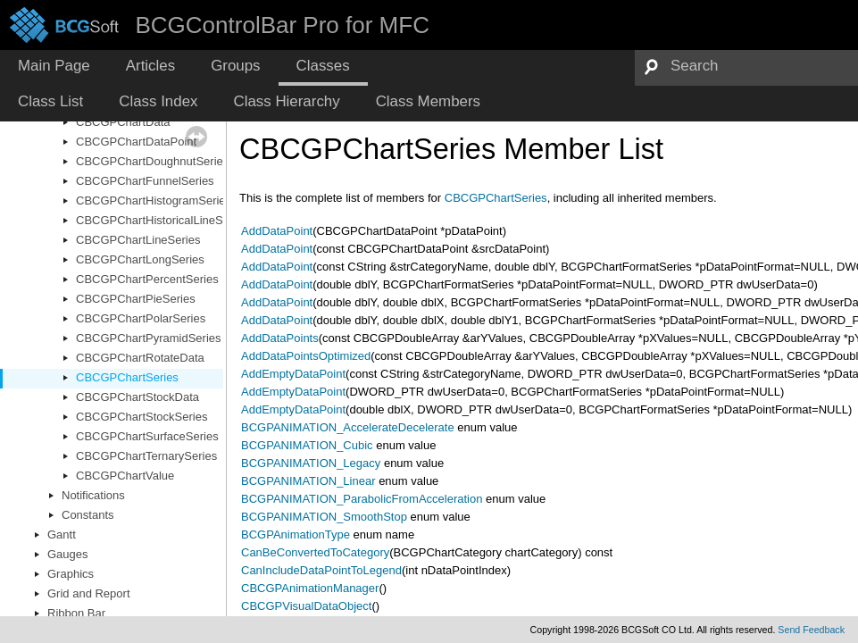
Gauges (67, 554)
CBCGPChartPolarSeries (140, 318)
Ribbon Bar (76, 613)
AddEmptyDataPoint (293, 373)
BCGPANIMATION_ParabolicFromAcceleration (361, 498)
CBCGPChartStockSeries (141, 416)
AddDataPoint (276, 231)
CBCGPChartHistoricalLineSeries (162, 220)
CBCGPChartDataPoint (136, 141)
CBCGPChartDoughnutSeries (152, 161)
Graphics (70, 573)
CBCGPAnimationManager (310, 588)
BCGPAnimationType (295, 534)
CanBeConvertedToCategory (315, 552)
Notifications (93, 495)
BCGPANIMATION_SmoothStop (324, 516)
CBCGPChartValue (125, 475)
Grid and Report (88, 593)
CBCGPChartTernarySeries (146, 456)
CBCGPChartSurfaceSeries (147, 436)
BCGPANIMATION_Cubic (307, 445)
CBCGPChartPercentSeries (147, 279)
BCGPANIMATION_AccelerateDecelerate (347, 427)
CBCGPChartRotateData (140, 357)
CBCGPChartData (123, 122)
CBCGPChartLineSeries (138, 239)
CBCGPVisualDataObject (306, 606)
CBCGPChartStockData (137, 397)
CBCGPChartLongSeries (140, 259)
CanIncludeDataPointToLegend (321, 570)
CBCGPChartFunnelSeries (145, 181)
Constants (88, 515)
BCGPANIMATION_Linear (308, 481)
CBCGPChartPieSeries (136, 298)
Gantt (61, 534)
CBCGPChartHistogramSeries (153, 200)
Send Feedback (811, 629)
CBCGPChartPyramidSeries (148, 338)
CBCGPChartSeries (127, 377)
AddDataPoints (280, 338)
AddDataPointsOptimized (306, 356)
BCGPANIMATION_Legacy (310, 463)
